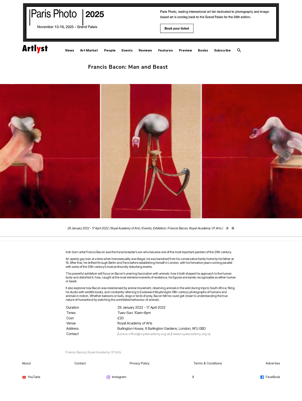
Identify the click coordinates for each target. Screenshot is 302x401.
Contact (80, 363)
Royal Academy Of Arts (205, 228)
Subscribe (222, 50)
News (69, 50)
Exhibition (159, 228)
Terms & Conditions (207, 363)
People (110, 50)
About (26, 363)
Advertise (273, 363)
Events (127, 50)
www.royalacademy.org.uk (192, 334)
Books (203, 50)
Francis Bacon (178, 228)
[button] (239, 50)
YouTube (31, 377)
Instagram (116, 377)
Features (165, 50)
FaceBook (270, 377)
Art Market (89, 50)
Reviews (145, 50)
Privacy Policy (140, 363)
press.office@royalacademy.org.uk (144, 334)
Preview (185, 50)
